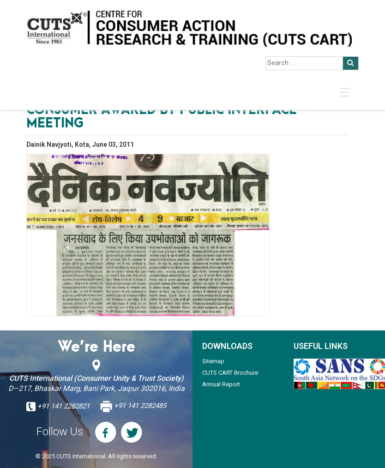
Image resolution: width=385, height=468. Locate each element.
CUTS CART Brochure (230, 372)
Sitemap (213, 361)
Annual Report (221, 384)
